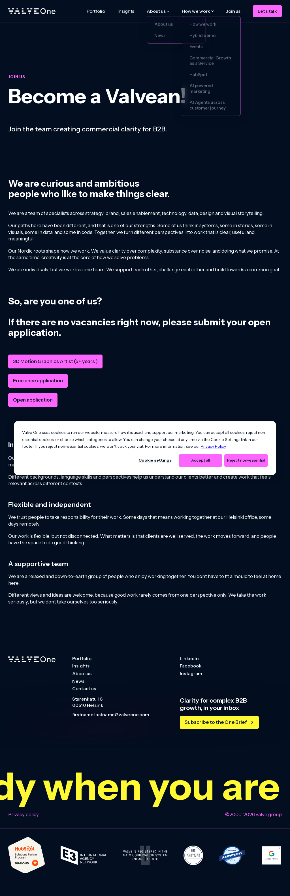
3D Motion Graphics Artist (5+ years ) (55, 361)
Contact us (84, 688)
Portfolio (96, 11)
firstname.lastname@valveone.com (110, 714)
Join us (233, 11)
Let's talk (267, 11)
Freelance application (38, 380)
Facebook (191, 666)
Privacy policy (23, 814)
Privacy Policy (213, 446)
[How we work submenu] (198, 11)
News (78, 681)
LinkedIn (189, 658)
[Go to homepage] (32, 659)
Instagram (191, 673)
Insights (126, 11)
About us (82, 673)
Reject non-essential (246, 460)
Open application (33, 400)
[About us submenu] (158, 11)
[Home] (32, 11)
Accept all (200, 460)
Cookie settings (155, 460)
